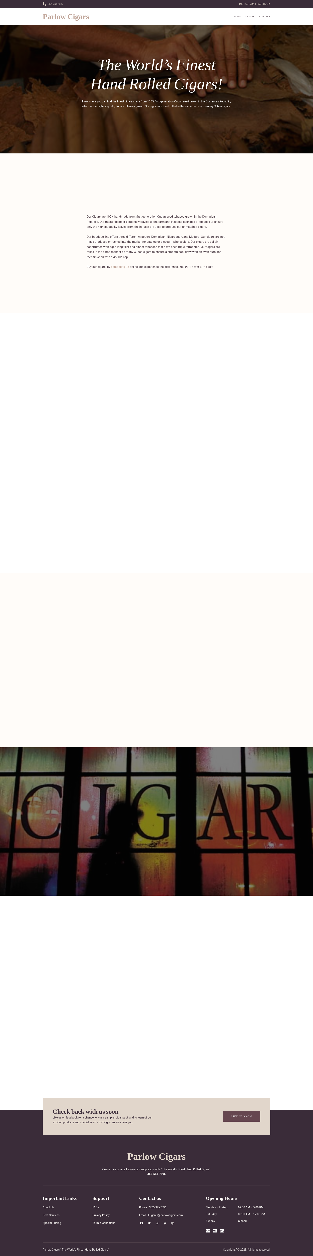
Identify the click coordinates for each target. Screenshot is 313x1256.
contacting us (120, 267)
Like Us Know (241, 1116)
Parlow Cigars (66, 16)
